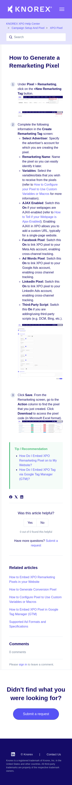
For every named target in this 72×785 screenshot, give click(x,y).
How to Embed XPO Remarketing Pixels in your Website (32, 579)
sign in (23, 664)
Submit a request (36, 714)
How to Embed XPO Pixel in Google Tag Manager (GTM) (33, 612)
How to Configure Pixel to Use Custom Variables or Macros (35, 599)
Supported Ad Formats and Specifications (27, 624)
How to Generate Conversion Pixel (32, 589)
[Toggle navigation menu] (62, 9)
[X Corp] (16, 497)
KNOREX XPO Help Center (23, 23)
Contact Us (54, 754)
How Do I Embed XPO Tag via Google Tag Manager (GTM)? (37, 474)
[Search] (36, 37)
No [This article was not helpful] (42, 522)
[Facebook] (10, 497)
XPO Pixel (56, 27)
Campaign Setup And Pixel (28, 27)
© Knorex (27, 754)
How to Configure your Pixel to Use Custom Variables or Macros (40, 189)
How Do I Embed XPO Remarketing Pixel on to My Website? (38, 460)
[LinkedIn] (21, 497)
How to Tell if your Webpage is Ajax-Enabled (41, 217)
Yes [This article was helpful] (30, 522)
